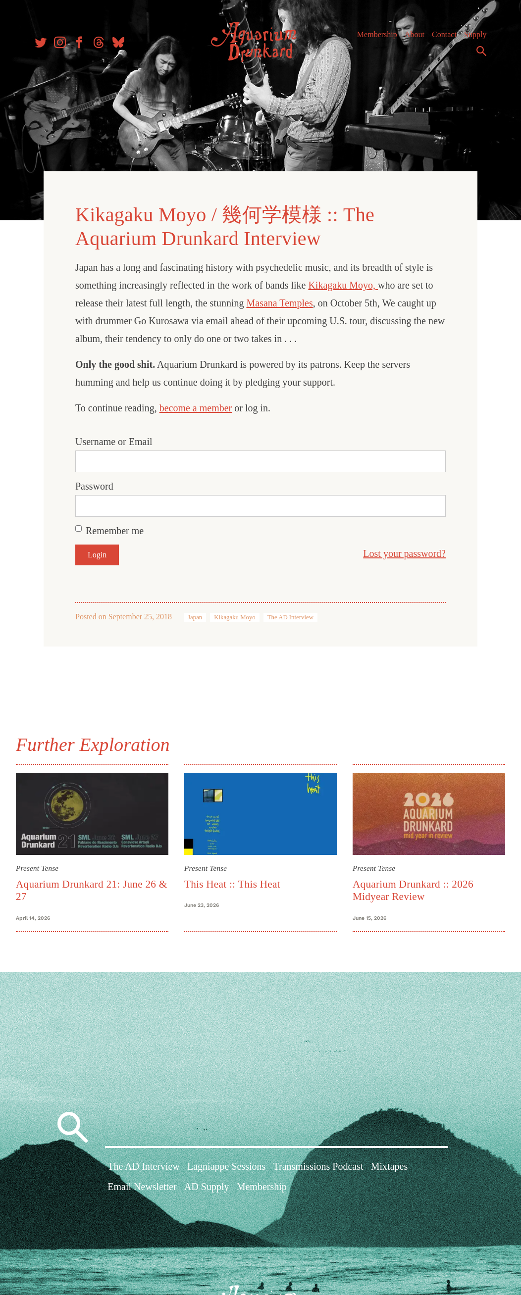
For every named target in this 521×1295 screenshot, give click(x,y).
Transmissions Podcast (318, 1166)
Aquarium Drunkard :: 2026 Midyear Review (413, 890)
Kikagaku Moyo (235, 617)
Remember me (115, 530)
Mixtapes (389, 1166)
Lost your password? (404, 553)
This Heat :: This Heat (232, 884)
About (414, 34)
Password (94, 486)
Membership (377, 34)
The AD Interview (290, 617)
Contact (444, 34)
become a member (195, 407)
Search (481, 51)
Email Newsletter (141, 1186)
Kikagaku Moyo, (343, 285)
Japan (195, 617)
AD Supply (206, 1186)
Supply (475, 34)
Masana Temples (279, 303)
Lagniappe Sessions (226, 1166)
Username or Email (114, 441)
